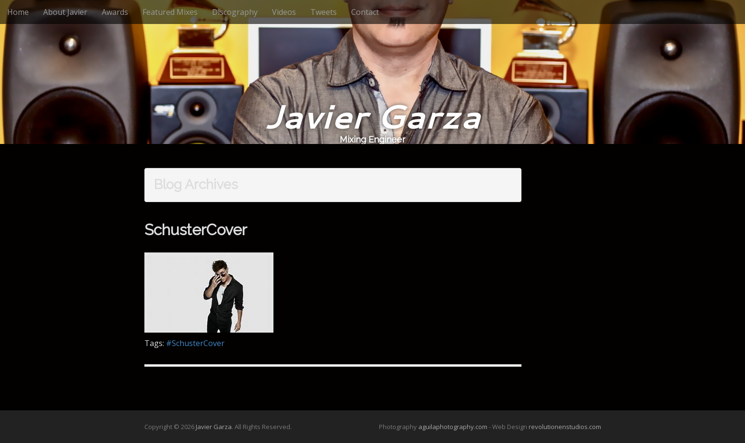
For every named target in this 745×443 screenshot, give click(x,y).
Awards (115, 12)
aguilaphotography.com (452, 426)
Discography (235, 12)
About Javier (65, 12)
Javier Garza (372, 115)
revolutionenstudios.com (565, 426)
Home (18, 12)
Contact (365, 12)
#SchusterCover (195, 343)
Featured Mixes (170, 12)
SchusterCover (195, 230)
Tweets (323, 12)
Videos (284, 12)
